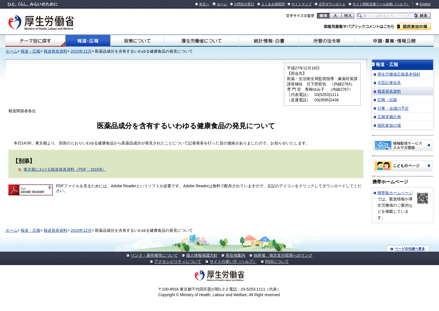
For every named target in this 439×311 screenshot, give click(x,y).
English (425, 4)
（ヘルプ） (401, 4)
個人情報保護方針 (202, 255)
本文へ (204, 4)
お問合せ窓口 (244, 4)
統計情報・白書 (269, 41)
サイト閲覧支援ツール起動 (372, 4)
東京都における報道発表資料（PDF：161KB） (65, 169)
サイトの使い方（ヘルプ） (233, 261)
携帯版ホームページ (395, 193)
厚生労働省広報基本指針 (399, 74)
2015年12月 (81, 51)
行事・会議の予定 (393, 108)
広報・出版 (387, 99)
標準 (323, 15)
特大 (348, 15)
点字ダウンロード (332, 4)
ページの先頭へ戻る (408, 248)
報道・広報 (88, 41)
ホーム (222, 4)
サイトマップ (301, 4)
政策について (137, 41)
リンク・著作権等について (154, 255)
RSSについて (277, 261)
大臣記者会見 (389, 82)
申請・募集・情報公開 (394, 41)
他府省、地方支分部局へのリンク (283, 255)
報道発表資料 (55, 51)
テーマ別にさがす (35, 40)
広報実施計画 (389, 116)
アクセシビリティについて (177, 261)
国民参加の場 (414, 26)
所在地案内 (235, 255)
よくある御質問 (273, 4)
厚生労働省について (201, 41)
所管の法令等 (326, 41)
